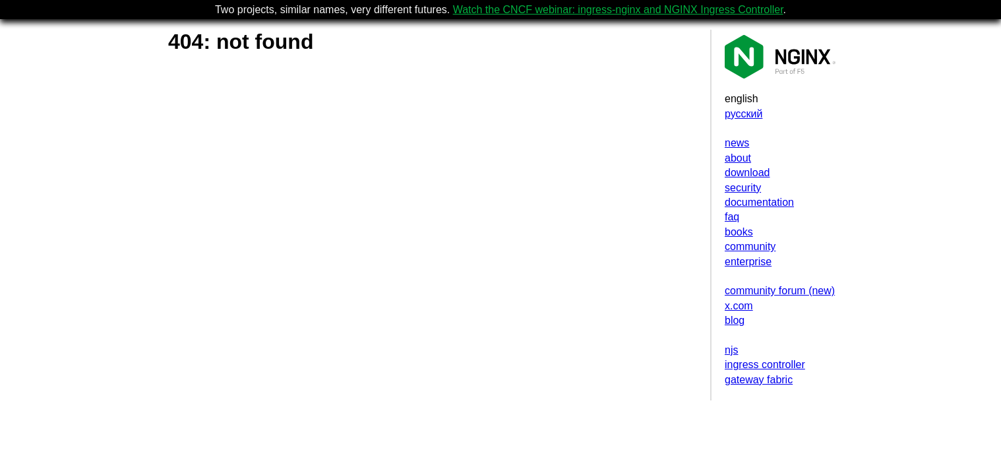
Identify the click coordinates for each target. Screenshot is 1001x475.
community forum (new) (780, 290)
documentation (759, 202)
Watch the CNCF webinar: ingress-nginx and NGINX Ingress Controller (618, 9)
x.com (739, 305)
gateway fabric (759, 379)
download (747, 172)
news (737, 142)
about (738, 158)
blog (734, 320)
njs (731, 350)
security (743, 187)
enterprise (748, 261)
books (739, 232)
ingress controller (765, 364)
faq (732, 216)
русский (743, 113)
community (750, 246)
